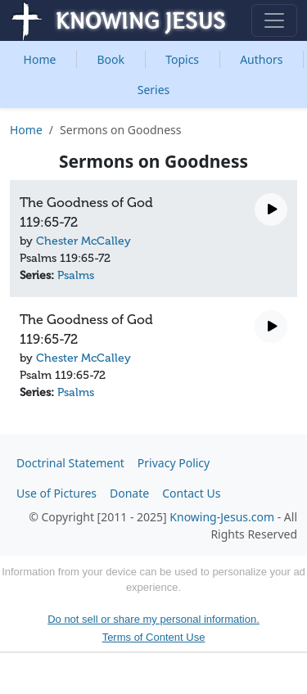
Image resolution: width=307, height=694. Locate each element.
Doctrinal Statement (70, 463)
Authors (261, 59)
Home (40, 59)
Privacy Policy (174, 463)
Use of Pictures (56, 493)
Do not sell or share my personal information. (153, 619)
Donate (129, 493)
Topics (182, 59)
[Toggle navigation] (274, 20)
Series (154, 89)
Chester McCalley (83, 241)
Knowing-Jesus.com (221, 517)
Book (111, 59)
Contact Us (191, 493)
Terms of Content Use (153, 637)
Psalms (75, 275)
